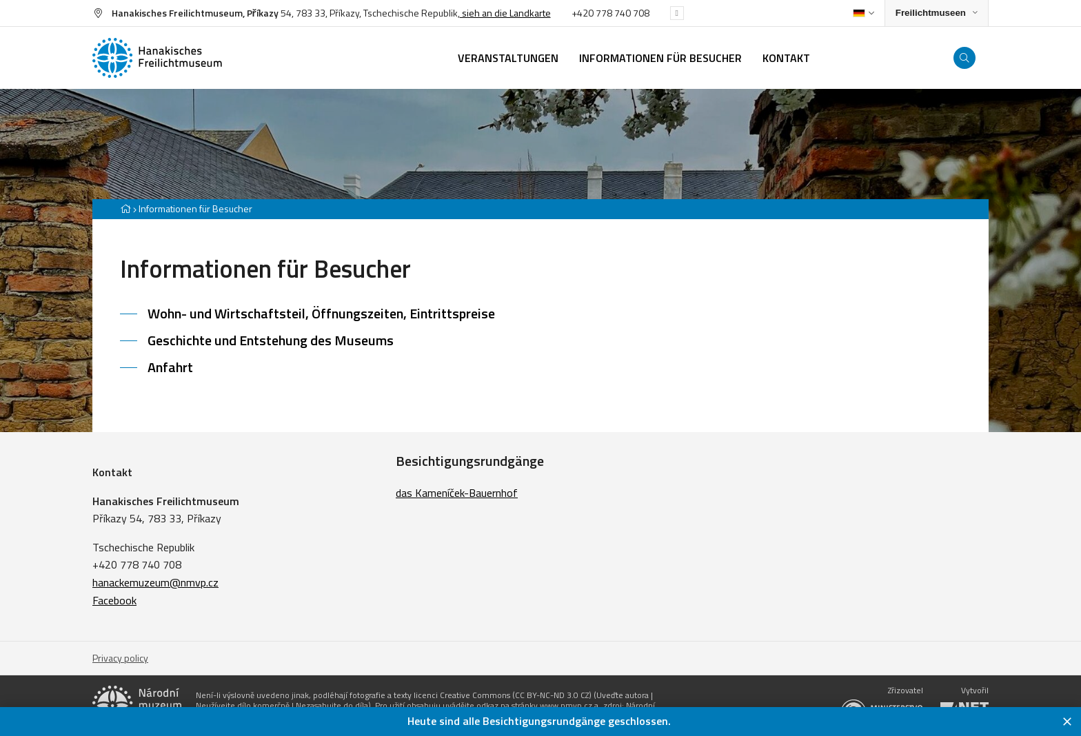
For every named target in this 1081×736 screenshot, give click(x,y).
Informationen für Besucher (195, 208)
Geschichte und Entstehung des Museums (271, 340)
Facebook (114, 600)
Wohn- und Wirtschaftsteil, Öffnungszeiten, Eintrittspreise (321, 313)
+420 (584, 13)
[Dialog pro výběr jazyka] (863, 13)
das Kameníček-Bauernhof (457, 492)
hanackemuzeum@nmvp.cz (155, 582)
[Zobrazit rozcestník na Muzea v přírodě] (937, 13)
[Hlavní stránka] (125, 208)
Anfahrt (170, 367)
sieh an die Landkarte (505, 13)
